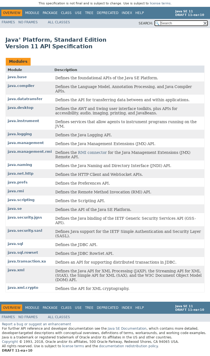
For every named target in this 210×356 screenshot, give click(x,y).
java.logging (20, 134)
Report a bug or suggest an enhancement (36, 324)
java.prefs (18, 182)
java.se (15, 209)
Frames (8, 22)
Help (139, 13)
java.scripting (21, 200)
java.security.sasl (25, 230)
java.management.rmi (30, 151)
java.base (17, 77)
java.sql (15, 244)
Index (127, 13)
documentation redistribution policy (128, 346)
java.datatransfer (25, 99)
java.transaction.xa (27, 261)
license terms (160, 3)
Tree (89, 13)
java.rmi (16, 191)
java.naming (20, 165)
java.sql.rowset (23, 252)
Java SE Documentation (127, 328)
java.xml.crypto (23, 288)
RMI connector (92, 152)
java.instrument (23, 121)
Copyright (10, 342)
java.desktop (20, 108)
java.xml (16, 270)
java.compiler (21, 86)
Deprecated (107, 13)
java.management (26, 143)
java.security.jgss (25, 217)
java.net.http (20, 173)
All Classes (59, 22)
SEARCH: (146, 23)
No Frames (28, 22)
